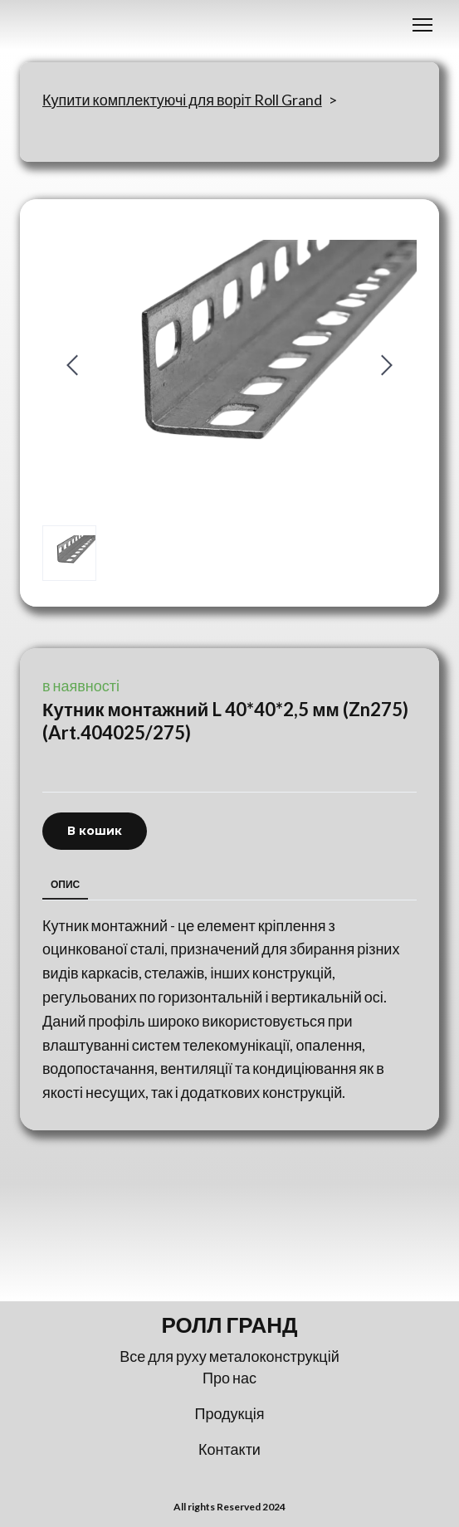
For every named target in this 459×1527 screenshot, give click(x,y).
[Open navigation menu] (422, 24)
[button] (94, 831)
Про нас (229, 1377)
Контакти (229, 1449)
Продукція (230, 1413)
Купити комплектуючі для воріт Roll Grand (182, 99)
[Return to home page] (229, 1325)
